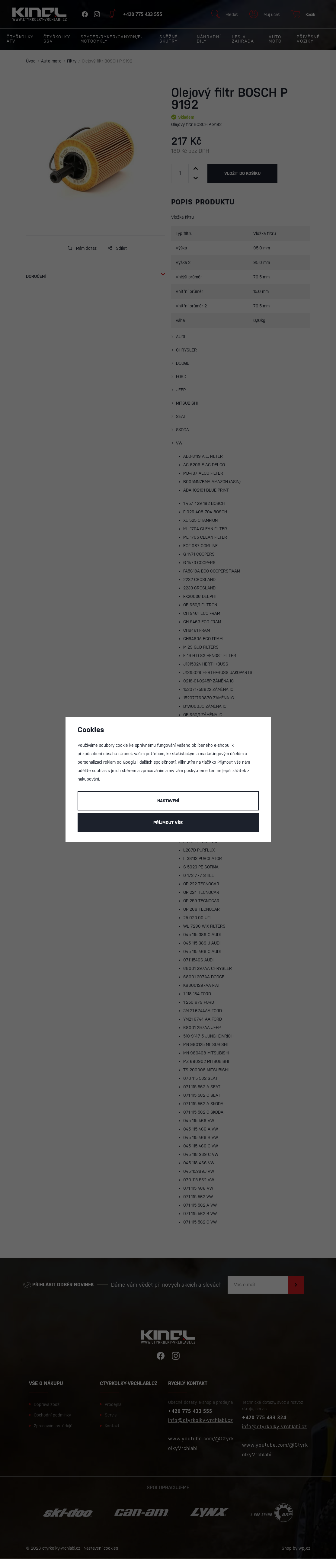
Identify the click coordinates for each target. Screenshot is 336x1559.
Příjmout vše (168, 822)
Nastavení (168, 800)
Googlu (129, 762)
